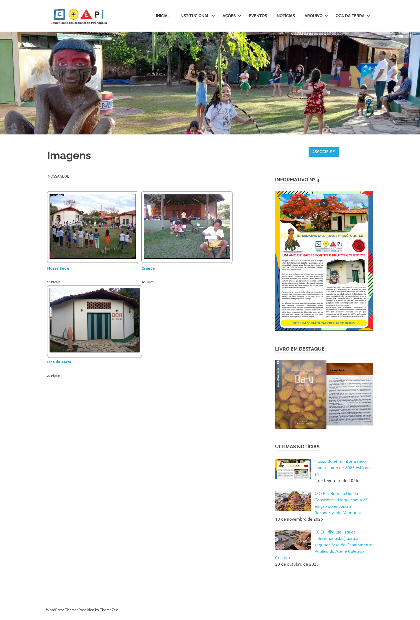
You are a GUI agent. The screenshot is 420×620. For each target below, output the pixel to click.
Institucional (197, 15)
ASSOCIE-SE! (324, 152)
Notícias (286, 15)
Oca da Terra (353, 15)
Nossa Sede (58, 268)
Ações (232, 15)
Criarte (148, 268)
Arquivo (316, 15)
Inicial (163, 15)
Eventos (258, 15)
